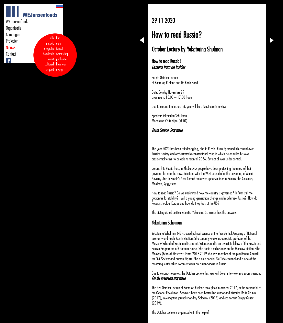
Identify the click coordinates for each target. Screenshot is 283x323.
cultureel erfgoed (49, 67)
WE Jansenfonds (17, 21)
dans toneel (59, 46)
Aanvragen (13, 34)
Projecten (12, 41)
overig (59, 69)
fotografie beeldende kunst (48, 54)
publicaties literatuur (61, 61)
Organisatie (13, 28)
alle (52, 38)
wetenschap (62, 54)
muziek (50, 43)
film (58, 38)
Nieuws (11, 47)
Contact (11, 54)
